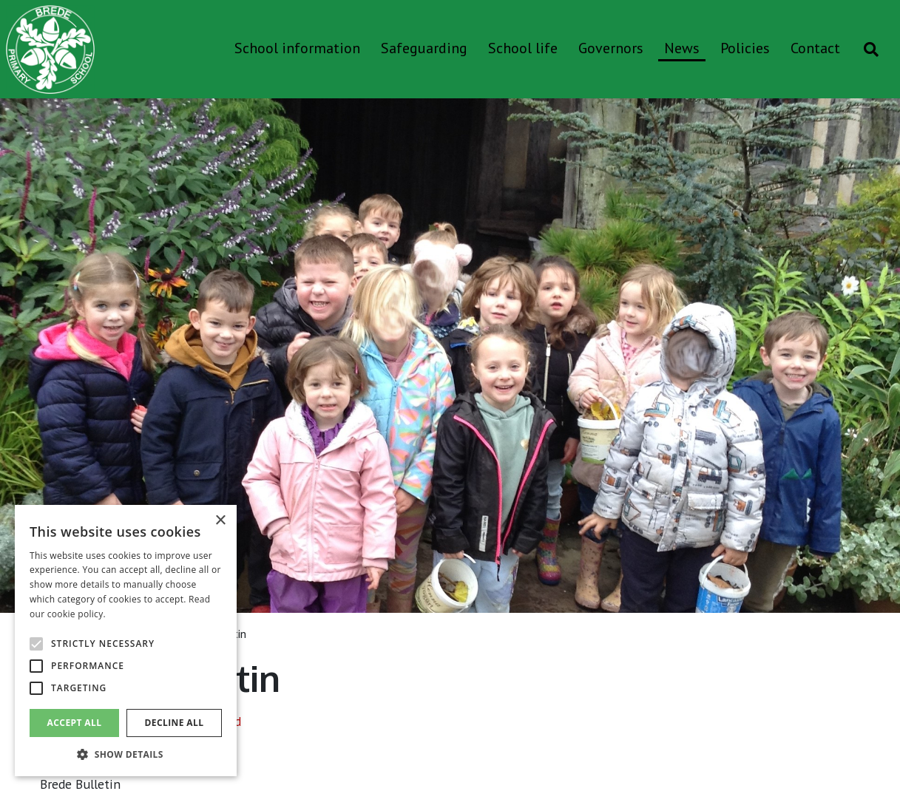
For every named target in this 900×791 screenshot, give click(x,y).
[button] (126, 754)
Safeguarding (424, 48)
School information (297, 48)
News (682, 48)
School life (523, 48)
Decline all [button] (174, 722)
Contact (815, 48)
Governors (610, 48)
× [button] (220, 520)
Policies (745, 48)
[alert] (126, 640)
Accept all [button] (74, 722)
